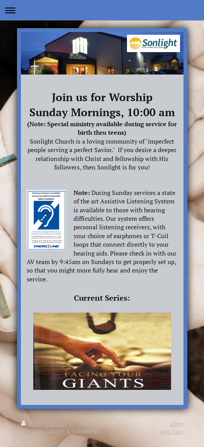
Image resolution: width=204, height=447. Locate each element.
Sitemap (55, 424)
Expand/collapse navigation (102, 10)
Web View (171, 431)
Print (31, 424)
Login (176, 424)
